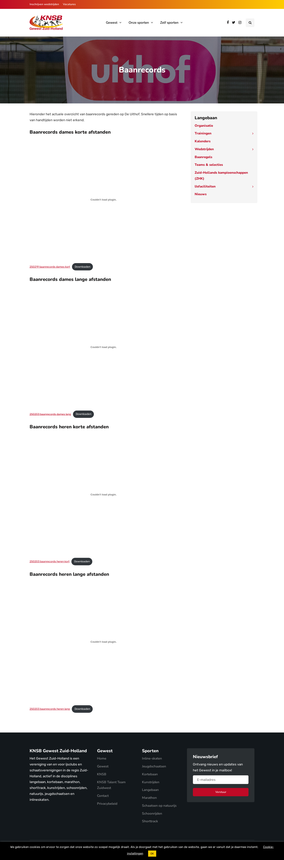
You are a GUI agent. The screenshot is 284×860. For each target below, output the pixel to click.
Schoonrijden (152, 813)
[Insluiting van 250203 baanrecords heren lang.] (104, 642)
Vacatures (69, 4)
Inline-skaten (152, 758)
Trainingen (203, 133)
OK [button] (152, 853)
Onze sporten (139, 22)
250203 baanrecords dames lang (50, 413)
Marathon (149, 797)
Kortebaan (150, 774)
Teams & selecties (209, 164)
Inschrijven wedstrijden (44, 4)
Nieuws (200, 194)
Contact (103, 795)
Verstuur (220, 792)
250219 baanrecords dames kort (50, 266)
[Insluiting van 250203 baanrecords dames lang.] (104, 347)
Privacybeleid (107, 803)
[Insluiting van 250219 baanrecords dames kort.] (104, 200)
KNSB (101, 774)
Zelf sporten (169, 22)
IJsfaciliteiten (205, 186)
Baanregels (203, 157)
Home (101, 758)
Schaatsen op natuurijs (159, 805)
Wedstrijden (204, 149)
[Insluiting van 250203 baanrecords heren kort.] (104, 494)
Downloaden (82, 266)
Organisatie (204, 125)
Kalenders (202, 141)
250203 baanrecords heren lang (50, 708)
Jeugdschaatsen (154, 766)
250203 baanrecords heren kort (49, 561)
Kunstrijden (150, 782)
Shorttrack (150, 821)
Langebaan (150, 790)
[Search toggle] (250, 22)
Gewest (111, 22)
